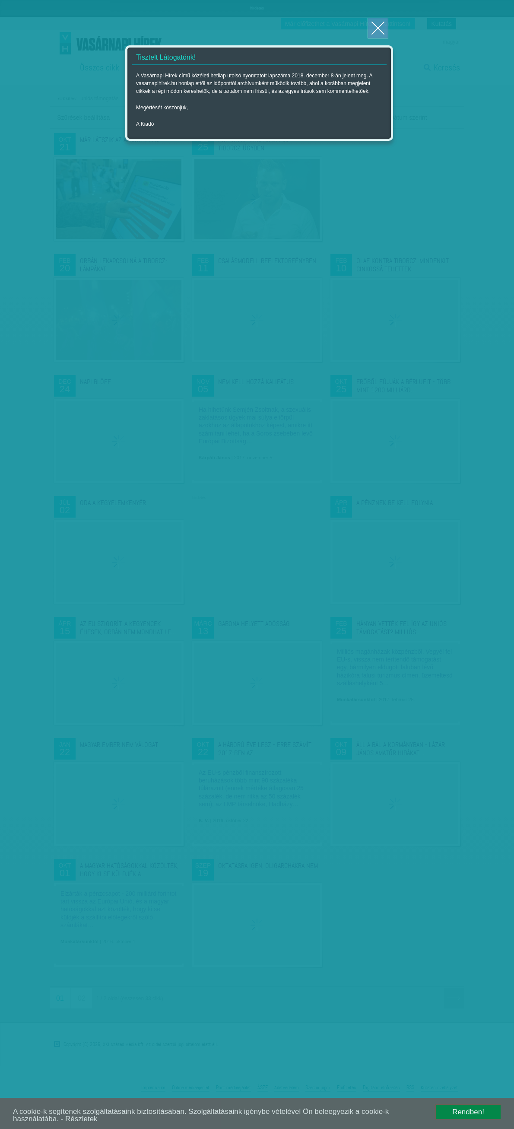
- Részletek (79, 1119)
